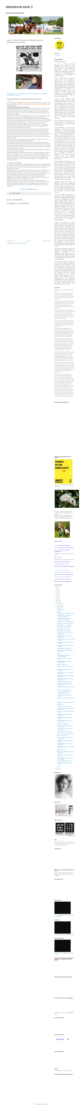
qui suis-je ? (58, 55)
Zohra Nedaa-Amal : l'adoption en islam (65, 613)
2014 (57, 600)
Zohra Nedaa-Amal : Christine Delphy (65, 623)
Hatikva (58, 653)
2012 (57, 768)
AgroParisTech (71, 934)
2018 (57, 592)
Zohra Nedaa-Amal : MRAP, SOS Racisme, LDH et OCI (64, 616)
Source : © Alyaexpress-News (29, 189)
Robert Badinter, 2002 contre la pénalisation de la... (63, 656)
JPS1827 (60, 916)
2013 (57, 602)
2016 (57, 596)
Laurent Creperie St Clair (66, 1070)
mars (58, 766)
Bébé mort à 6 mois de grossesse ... (64, 690)
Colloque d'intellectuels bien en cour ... (65, 681)
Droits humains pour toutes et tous (64, 731)
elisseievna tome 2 (19, 7)
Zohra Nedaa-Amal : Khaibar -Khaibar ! (65, 621)
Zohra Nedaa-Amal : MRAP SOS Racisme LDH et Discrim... (64, 619)
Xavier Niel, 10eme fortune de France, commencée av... (65, 679)
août (58, 611)
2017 (57, 594)
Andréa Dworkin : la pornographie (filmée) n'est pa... (64, 684)
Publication (56, 1070)
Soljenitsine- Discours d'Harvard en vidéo (66, 702)
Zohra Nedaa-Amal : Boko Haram (64, 648)
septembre (59, 609)
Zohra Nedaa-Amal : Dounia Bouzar (64, 625)
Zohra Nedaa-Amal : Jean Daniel (64, 627)
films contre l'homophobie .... (63, 723)
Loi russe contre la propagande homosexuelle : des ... (63, 692)
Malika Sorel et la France (62, 735)
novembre (59, 606)
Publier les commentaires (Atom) (20, 243)
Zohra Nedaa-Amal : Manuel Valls (64, 631)
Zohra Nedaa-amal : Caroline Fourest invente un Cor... (65, 633)
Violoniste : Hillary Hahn (62, 664)
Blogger (47, 1104)
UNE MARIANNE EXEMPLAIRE (64, 761)
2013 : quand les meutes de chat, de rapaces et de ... (65, 738)
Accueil (28, 241)
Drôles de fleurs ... (61, 704)
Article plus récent (11, 241)
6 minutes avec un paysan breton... (62, 953)
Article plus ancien (47, 241)
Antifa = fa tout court (61, 749)
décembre (59, 604)
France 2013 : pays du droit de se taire (65, 733)
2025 (57, 589)
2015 (57, 598)
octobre (59, 607)
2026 (57, 587)
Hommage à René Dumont (60, 934)
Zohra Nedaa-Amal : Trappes (63, 629)
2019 (57, 591)
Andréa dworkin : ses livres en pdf (64, 706)
